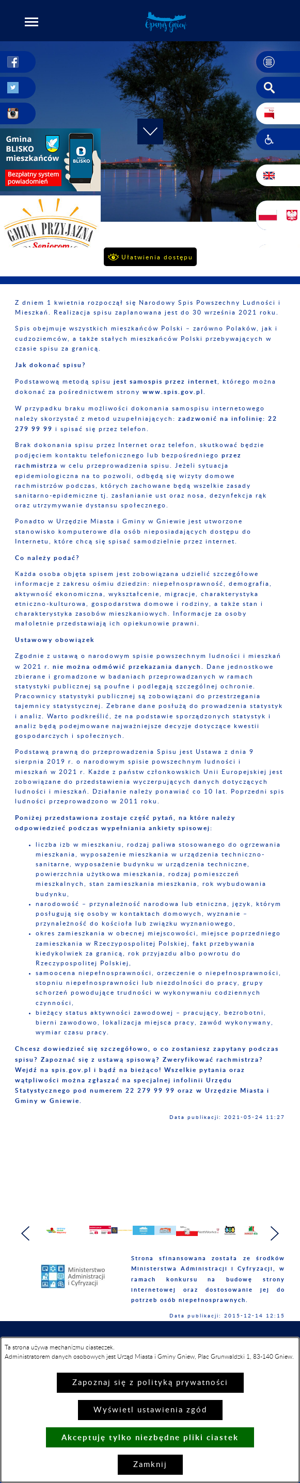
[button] (31, 21)
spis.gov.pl (71, 1069)
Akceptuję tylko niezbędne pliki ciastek (150, 1437)
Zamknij (150, 1465)
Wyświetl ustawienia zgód (150, 1410)
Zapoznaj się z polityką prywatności (150, 1383)
